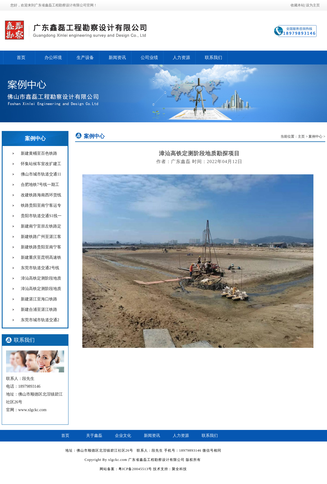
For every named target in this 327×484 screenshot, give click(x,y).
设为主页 (313, 5)
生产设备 (85, 57)
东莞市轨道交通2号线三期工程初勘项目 (40, 273)
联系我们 (213, 57)
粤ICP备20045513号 (135, 469)
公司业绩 (149, 57)
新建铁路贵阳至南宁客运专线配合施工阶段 (41, 252)
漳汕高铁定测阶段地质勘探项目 (41, 283)
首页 (21, 57)
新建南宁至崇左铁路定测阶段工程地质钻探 (41, 231)
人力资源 (181, 57)
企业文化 (123, 435)
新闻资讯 (117, 57)
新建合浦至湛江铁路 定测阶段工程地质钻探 (41, 314)
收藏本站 (297, 5)
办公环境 (53, 57)
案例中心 (35, 138)
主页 (301, 136)
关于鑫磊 (94, 435)
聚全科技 (179, 469)
